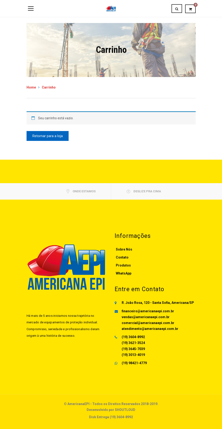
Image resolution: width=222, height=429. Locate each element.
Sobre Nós (124, 249)
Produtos (123, 265)
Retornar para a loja (47, 136)
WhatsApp (123, 273)
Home (31, 87)
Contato (122, 257)
